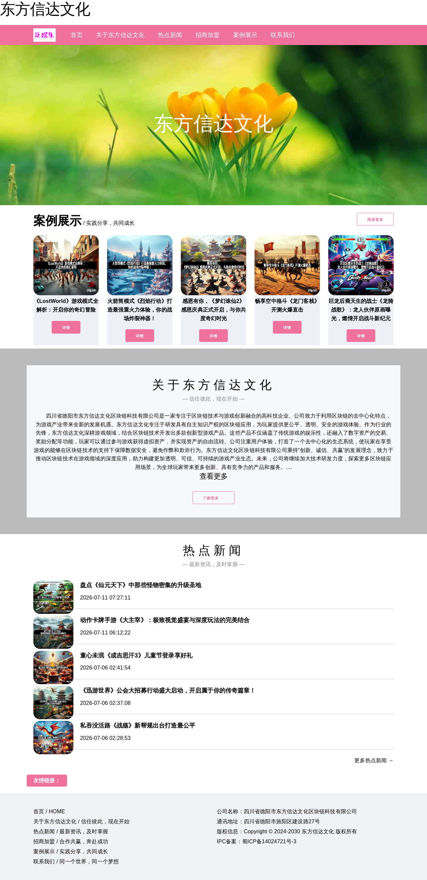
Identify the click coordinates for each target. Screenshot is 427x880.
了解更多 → (213, 498)
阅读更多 (375, 219)
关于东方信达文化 (120, 35)
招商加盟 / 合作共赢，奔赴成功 (70, 841)
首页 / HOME (49, 811)
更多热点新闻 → (374, 760)
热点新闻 (170, 35)
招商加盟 (207, 35)
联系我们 (283, 35)
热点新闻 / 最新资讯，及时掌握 (70, 831)
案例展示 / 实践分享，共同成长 (70, 851)
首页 (77, 35)
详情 (66, 328)
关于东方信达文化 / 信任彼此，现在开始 (81, 821)
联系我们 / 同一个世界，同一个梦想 (76, 861)
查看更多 (213, 476)
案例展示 (245, 35)
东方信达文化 (45, 9)
